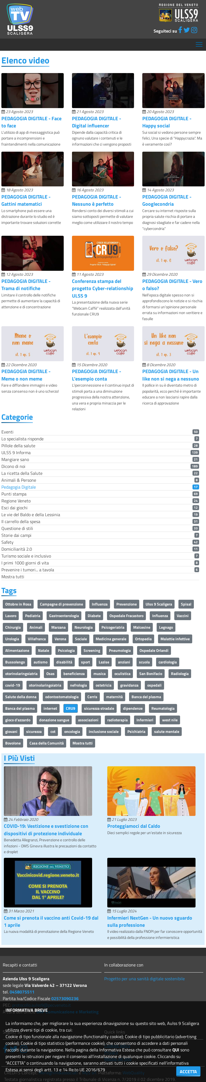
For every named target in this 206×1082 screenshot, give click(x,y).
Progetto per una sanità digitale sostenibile (144, 978)
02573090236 (65, 998)
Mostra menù (199, 42)
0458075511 (22, 992)
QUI (175, 1049)
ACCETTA (188, 1071)
